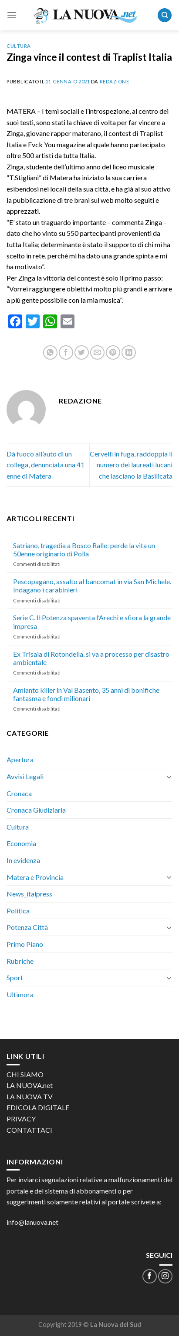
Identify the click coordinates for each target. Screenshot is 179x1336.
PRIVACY (21, 1118)
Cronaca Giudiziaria (36, 810)
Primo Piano (25, 944)
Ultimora (20, 994)
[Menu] (12, 15)
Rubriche (20, 961)
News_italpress (29, 894)
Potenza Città (27, 927)
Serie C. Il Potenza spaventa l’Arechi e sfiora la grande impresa (92, 621)
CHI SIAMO (25, 1074)
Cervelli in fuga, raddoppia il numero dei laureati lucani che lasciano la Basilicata (131, 465)
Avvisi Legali (25, 776)
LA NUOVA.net (30, 1085)
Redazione (114, 81)
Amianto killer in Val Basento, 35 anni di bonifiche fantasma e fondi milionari (86, 694)
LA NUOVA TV (30, 1096)
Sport (15, 977)
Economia (21, 843)
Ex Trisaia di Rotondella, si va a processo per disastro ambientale (91, 658)
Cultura (19, 46)
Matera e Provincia (35, 877)
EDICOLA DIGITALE (38, 1107)
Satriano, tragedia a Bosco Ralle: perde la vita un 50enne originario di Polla (84, 549)
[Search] (165, 15)
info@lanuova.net (32, 1222)
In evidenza (23, 860)
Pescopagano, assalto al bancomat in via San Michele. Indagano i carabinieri (92, 585)
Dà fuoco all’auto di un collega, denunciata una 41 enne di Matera (45, 465)
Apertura (20, 759)
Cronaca (19, 793)
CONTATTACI (29, 1130)
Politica (18, 910)
